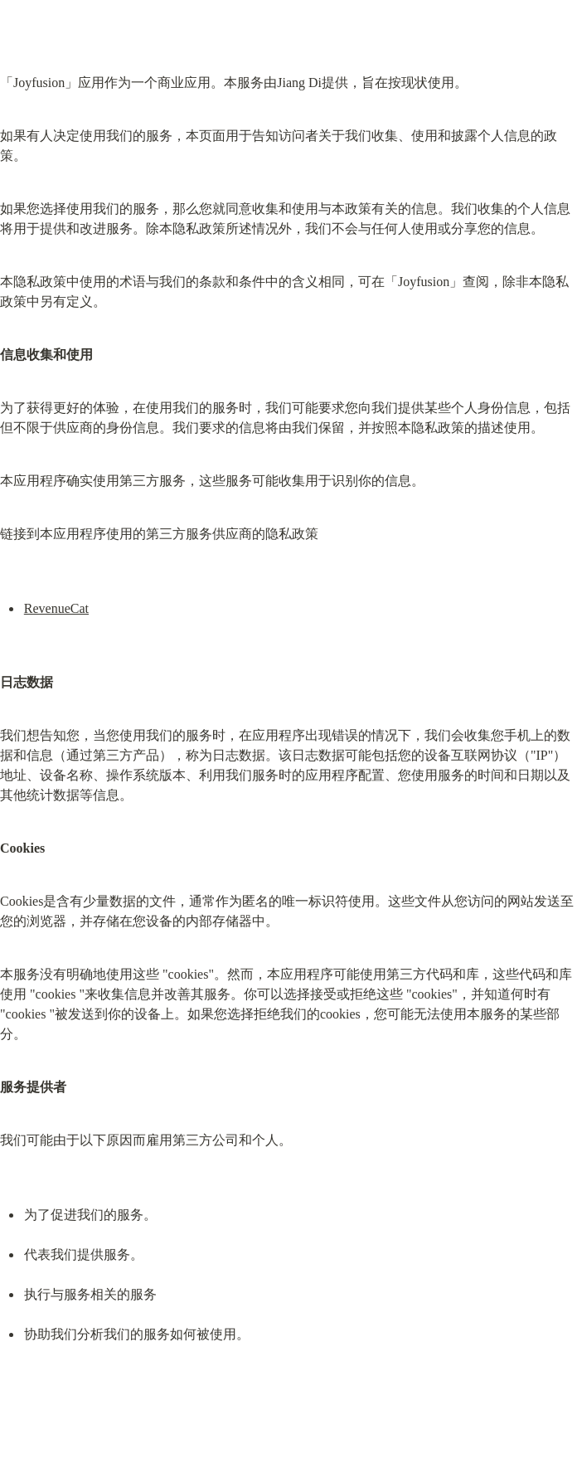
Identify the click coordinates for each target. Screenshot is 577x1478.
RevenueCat (56, 608)
